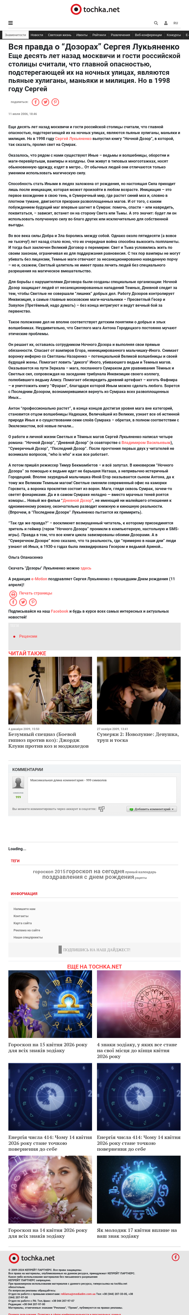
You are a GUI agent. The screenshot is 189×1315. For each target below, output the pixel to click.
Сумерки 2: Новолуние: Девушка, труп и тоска (138, 737)
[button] (166, 23)
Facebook (59, 611)
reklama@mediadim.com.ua (78, 1294)
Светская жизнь (59, 35)
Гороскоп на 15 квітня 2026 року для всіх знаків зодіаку (47, 1047)
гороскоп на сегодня (95, 871)
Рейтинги (99, 35)
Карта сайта (23, 923)
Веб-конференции (148, 35)
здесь (85, 568)
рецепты (141, 878)
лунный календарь (140, 872)
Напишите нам (24, 909)
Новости (37, 35)
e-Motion (39, 579)
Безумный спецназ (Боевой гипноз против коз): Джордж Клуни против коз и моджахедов (48, 740)
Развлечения (120, 35)
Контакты (21, 916)
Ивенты (82, 35)
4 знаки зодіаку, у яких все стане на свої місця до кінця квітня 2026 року (137, 1050)
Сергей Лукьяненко (73, 138)
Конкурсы (174, 35)
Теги (16, 861)
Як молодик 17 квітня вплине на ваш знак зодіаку (137, 1233)
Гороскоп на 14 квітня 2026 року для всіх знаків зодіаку (47, 1233)
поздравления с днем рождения (88, 876)
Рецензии (28, 636)
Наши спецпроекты (28, 937)
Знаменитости (15, 35)
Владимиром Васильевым (146, 442)
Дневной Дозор (77, 500)
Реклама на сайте (27, 930)
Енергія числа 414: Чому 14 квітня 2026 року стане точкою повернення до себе (50, 1143)
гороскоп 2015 (49, 872)
